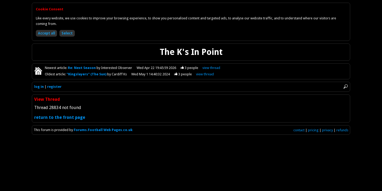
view (211, 68)
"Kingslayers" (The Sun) (87, 74)
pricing (313, 130)
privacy (327, 130)
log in (39, 87)
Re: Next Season (82, 68)
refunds (342, 130)
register (54, 87)
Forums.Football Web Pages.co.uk (103, 130)
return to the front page (59, 117)
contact (299, 130)
